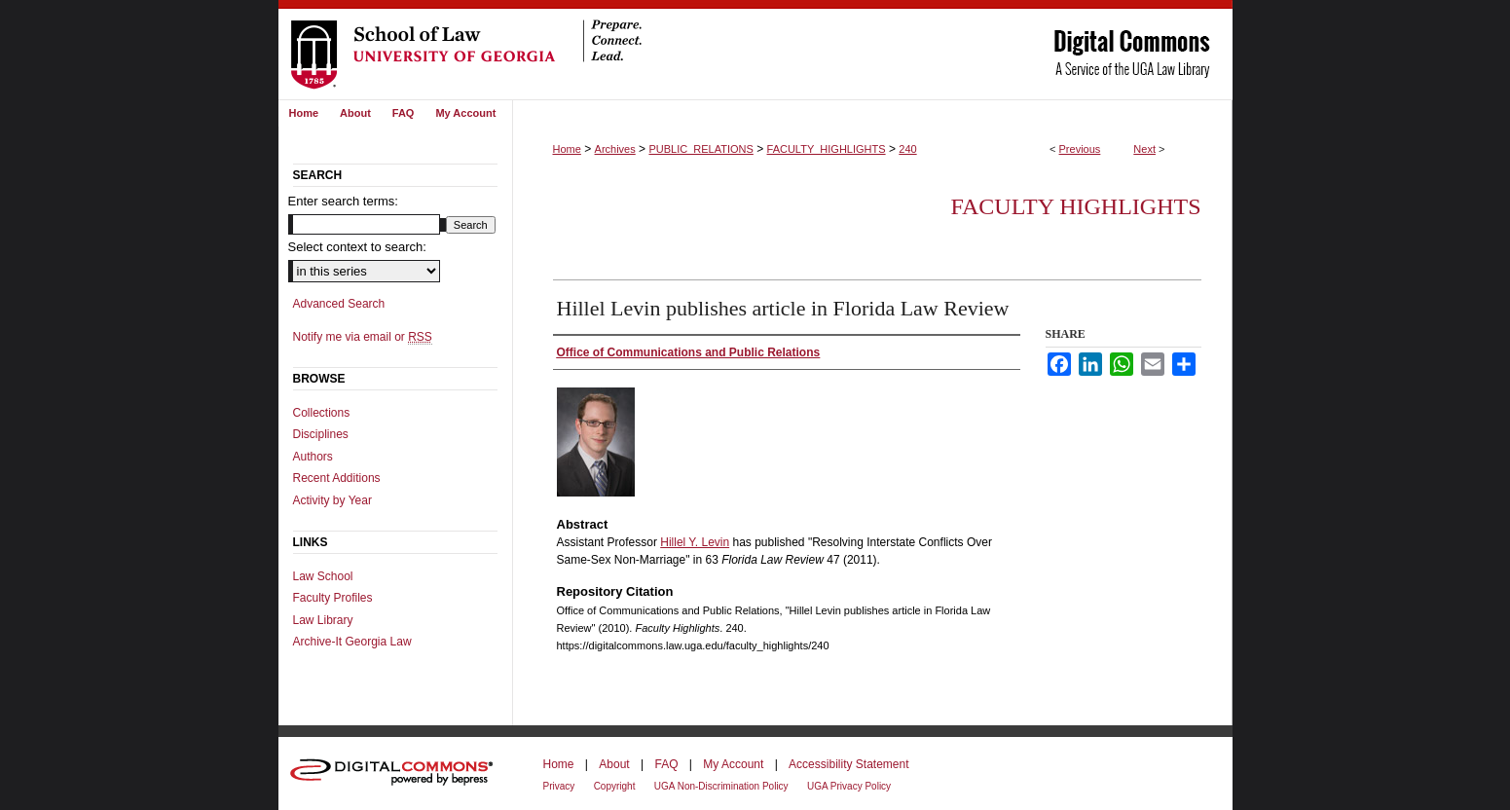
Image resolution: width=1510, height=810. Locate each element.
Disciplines (321, 434)
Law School (323, 576)
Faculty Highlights (1075, 206)
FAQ (666, 764)
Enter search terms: (343, 201)
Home (567, 149)
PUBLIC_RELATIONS (700, 149)
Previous (1080, 149)
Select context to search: (357, 246)
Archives (615, 149)
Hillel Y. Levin (694, 542)
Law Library (323, 620)
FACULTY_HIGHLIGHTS (826, 149)
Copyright (615, 786)
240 (907, 149)
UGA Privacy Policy (849, 786)
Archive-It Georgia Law (352, 641)
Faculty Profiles (333, 598)
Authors (313, 456)
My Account (733, 764)
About (614, 764)
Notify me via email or (362, 337)
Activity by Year (332, 500)
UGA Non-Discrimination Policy (721, 786)
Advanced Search (339, 304)
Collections (321, 413)
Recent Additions (337, 478)
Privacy (559, 786)
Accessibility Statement (848, 764)
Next (1144, 149)
